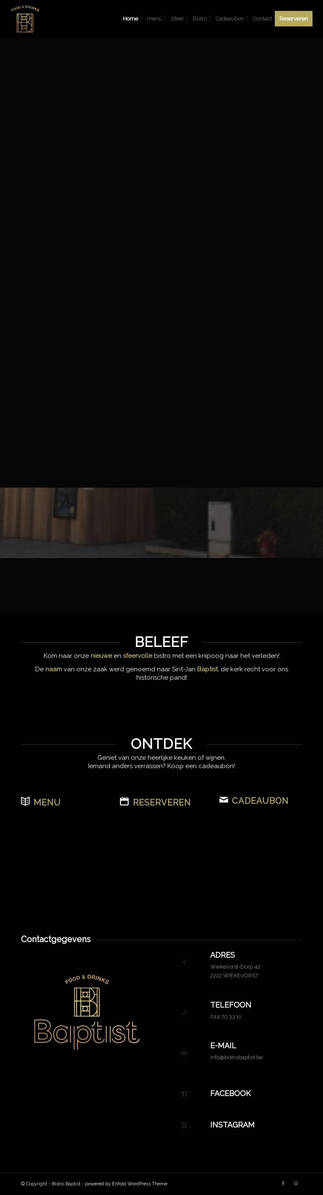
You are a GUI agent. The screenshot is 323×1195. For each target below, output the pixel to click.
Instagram (232, 1124)
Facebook (230, 1093)
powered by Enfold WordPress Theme (126, 1184)
